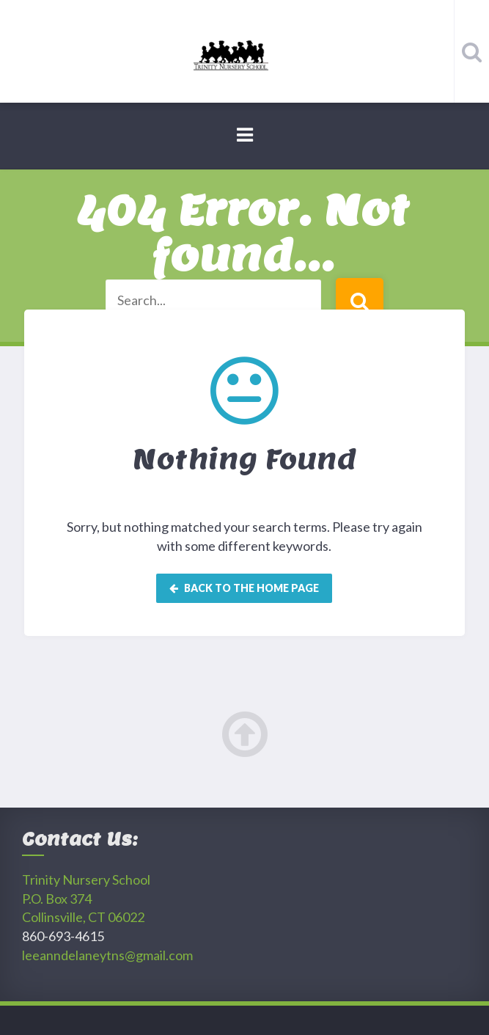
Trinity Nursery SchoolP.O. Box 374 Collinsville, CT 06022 (86, 898)
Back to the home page (244, 588)
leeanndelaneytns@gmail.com (107, 955)
